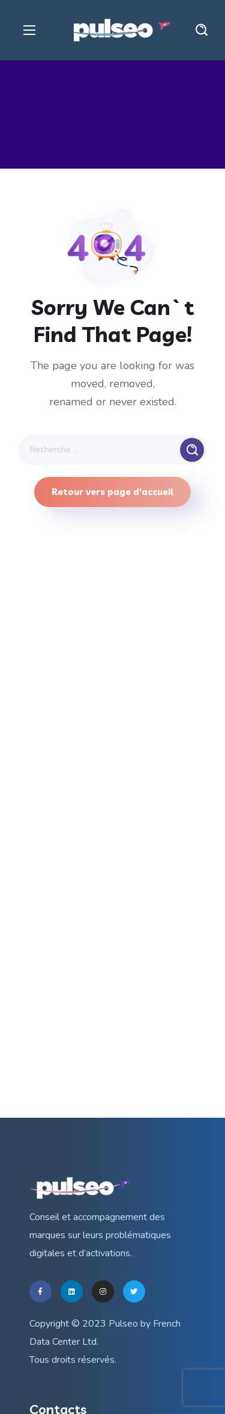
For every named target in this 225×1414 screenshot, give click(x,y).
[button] (202, 30)
